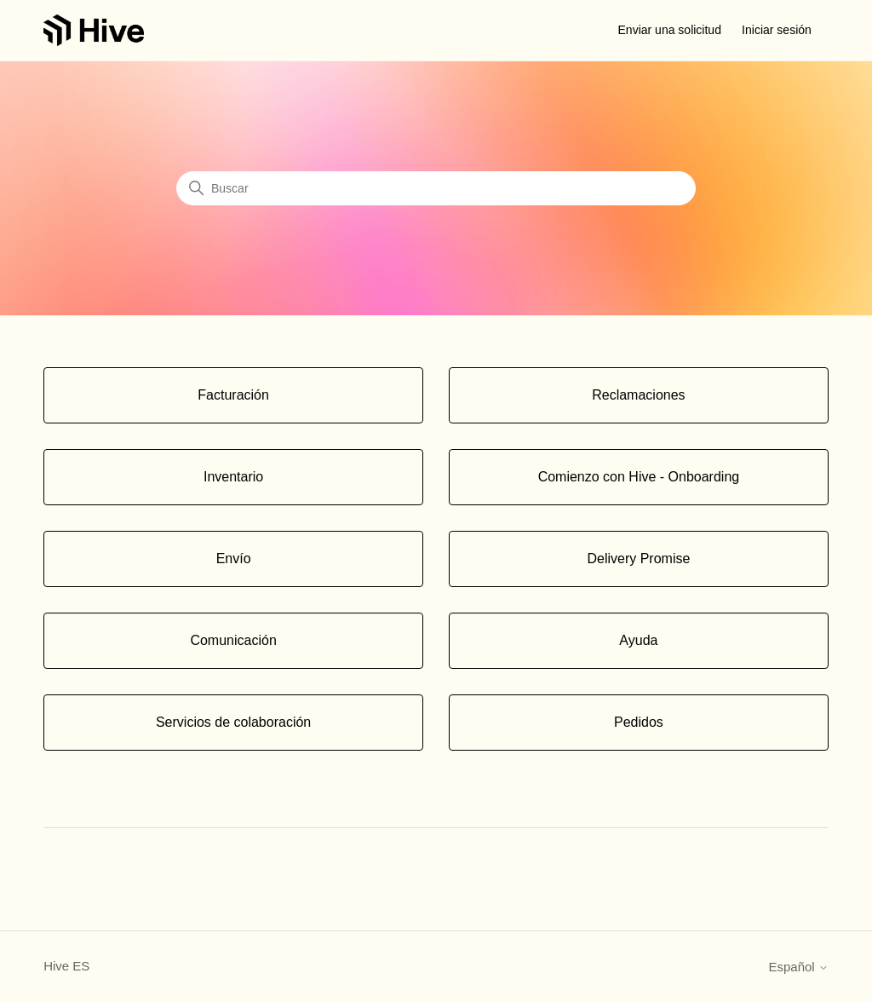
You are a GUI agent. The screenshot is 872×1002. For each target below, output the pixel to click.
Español (798, 966)
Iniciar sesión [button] (777, 30)
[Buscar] (436, 188)
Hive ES (66, 966)
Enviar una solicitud (669, 30)
